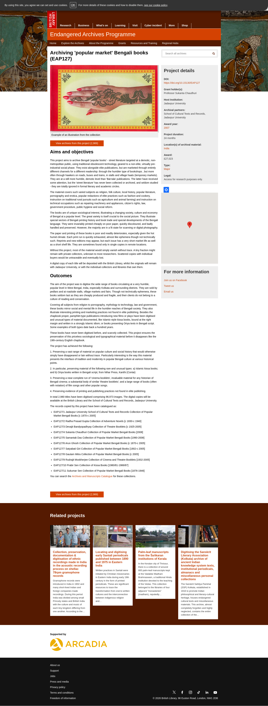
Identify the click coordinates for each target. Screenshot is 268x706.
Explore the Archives (72, 43)
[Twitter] (174, 693)
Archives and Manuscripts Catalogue (92, 476)
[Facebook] (182, 693)
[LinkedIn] (206, 693)
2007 (166, 127)
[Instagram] (190, 693)
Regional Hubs (170, 43)
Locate (166, 190)
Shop (185, 25)
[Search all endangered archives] (185, 53)
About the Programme (101, 43)
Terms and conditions (62, 692)
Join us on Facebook (175, 280)
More (172, 25)
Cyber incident (153, 25)
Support (54, 670)
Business (83, 25)
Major (167, 169)
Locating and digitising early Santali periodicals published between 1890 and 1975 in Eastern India (112, 559)
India (166, 148)
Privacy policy (57, 687)
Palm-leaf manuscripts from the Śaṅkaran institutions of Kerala (153, 555)
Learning (120, 25)
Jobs (52, 676)
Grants (122, 43)
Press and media (59, 681)
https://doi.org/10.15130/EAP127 (182, 82)
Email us (169, 291)
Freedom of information (63, 698)
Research (65, 25)
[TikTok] (198, 693)
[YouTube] (215, 693)
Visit (134, 25)
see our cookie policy (156, 5)
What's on (102, 25)
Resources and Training (144, 43)
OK (73, 5)
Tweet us (169, 285)
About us (55, 665)
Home (53, 43)
